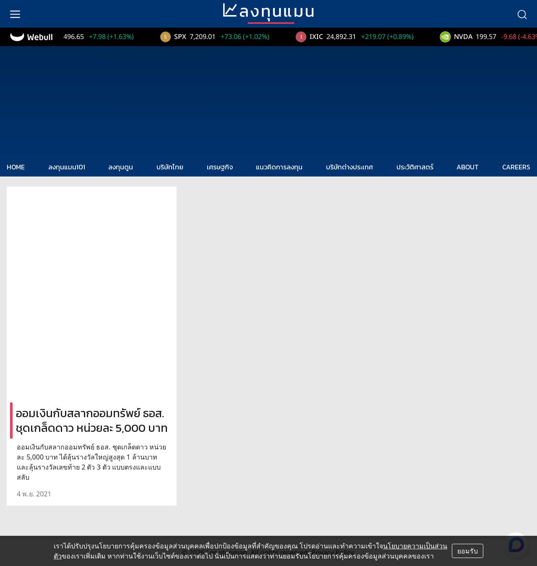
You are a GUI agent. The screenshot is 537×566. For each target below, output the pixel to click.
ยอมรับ (467, 551)
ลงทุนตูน (120, 167)
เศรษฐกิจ (220, 167)
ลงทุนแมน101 (66, 167)
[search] (522, 14)
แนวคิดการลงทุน (279, 167)
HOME (16, 167)
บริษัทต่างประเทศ (349, 167)
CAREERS (516, 167)
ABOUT (467, 167)
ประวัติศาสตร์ (414, 167)
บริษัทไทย (169, 167)
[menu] (15, 14)
